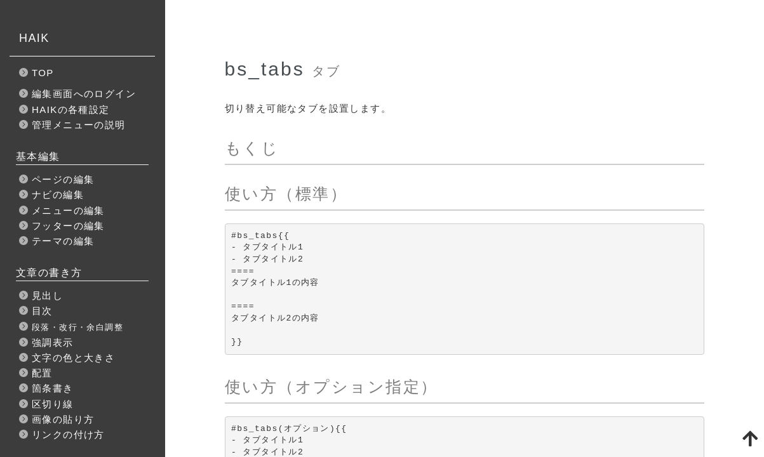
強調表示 (53, 342)
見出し (47, 295)
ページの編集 (63, 179)
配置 (42, 373)
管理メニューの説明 (79, 124)
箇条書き (53, 388)
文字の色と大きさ (73, 357)
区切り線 (53, 404)
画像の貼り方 (63, 419)
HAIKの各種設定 (71, 109)
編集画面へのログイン (84, 93)
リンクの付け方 (68, 434)
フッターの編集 (68, 225)
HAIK (34, 38)
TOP (43, 72)
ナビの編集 (58, 194)
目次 (42, 310)
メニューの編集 (68, 210)
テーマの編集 (63, 240)
